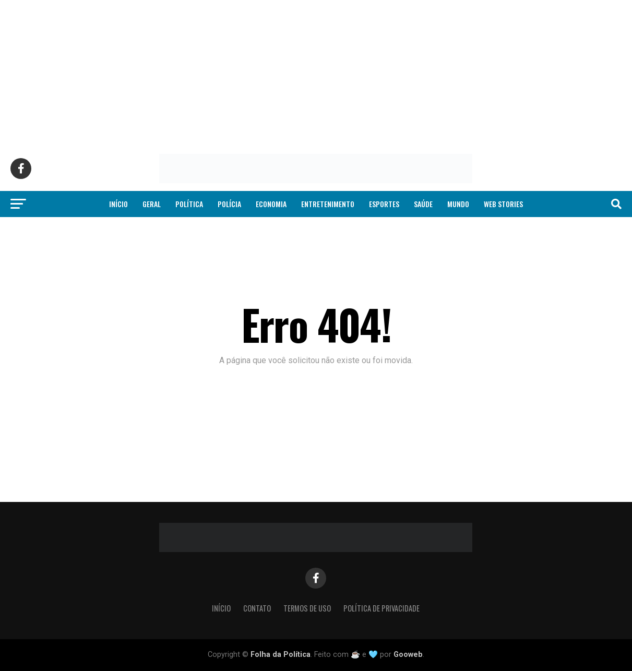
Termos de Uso (307, 608)
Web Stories (503, 203)
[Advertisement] (313, 73)
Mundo (458, 203)
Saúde (423, 203)
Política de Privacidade (381, 608)
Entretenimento (327, 203)
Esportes (384, 203)
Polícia (229, 203)
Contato (257, 608)
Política (189, 203)
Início (118, 203)
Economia (271, 203)
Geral (151, 203)
